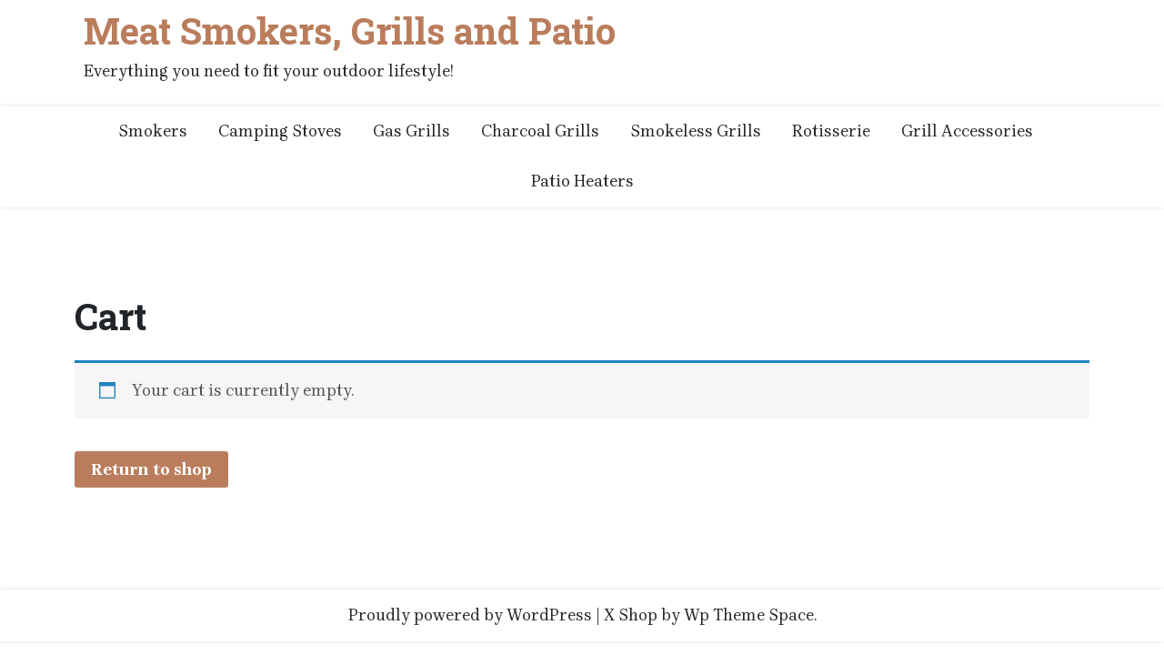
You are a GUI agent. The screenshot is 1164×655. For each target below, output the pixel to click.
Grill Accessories (967, 131)
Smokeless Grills (695, 131)
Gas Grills (411, 131)
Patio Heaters (582, 181)
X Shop (630, 615)
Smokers (152, 131)
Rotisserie (831, 131)
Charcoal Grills (540, 131)
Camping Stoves (280, 131)
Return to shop (151, 469)
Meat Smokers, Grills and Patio (350, 31)
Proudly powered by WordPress (470, 615)
